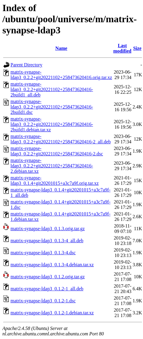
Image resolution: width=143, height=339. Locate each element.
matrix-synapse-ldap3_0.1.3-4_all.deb (46, 240)
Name (61, 48)
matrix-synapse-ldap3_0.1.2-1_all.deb (46, 288)
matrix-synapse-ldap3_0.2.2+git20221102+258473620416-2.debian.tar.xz (51, 166)
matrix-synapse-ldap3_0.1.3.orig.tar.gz (47, 228)
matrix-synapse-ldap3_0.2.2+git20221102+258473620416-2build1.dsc (51, 107)
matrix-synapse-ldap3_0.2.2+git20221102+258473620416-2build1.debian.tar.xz (51, 124)
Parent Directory (26, 64)
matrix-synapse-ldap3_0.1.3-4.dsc (43, 252)
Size (137, 48)
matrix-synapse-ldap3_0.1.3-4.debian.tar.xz (52, 264)
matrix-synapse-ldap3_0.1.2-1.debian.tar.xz (52, 312)
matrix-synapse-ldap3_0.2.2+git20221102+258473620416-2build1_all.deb (51, 89)
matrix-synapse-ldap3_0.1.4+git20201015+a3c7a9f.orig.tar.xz (54, 180)
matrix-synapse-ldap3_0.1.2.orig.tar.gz (47, 276)
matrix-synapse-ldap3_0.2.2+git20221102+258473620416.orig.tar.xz (61, 74)
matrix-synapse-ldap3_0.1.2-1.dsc (43, 300)
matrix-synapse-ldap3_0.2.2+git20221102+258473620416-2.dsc (56, 151)
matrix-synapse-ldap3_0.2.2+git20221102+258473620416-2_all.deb (60, 139)
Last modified (122, 48)
